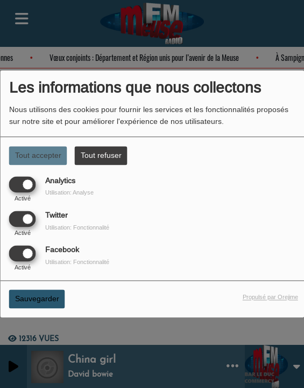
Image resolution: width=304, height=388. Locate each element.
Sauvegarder (37, 299)
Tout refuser (101, 155)
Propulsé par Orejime (270, 297)
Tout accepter (38, 155)
